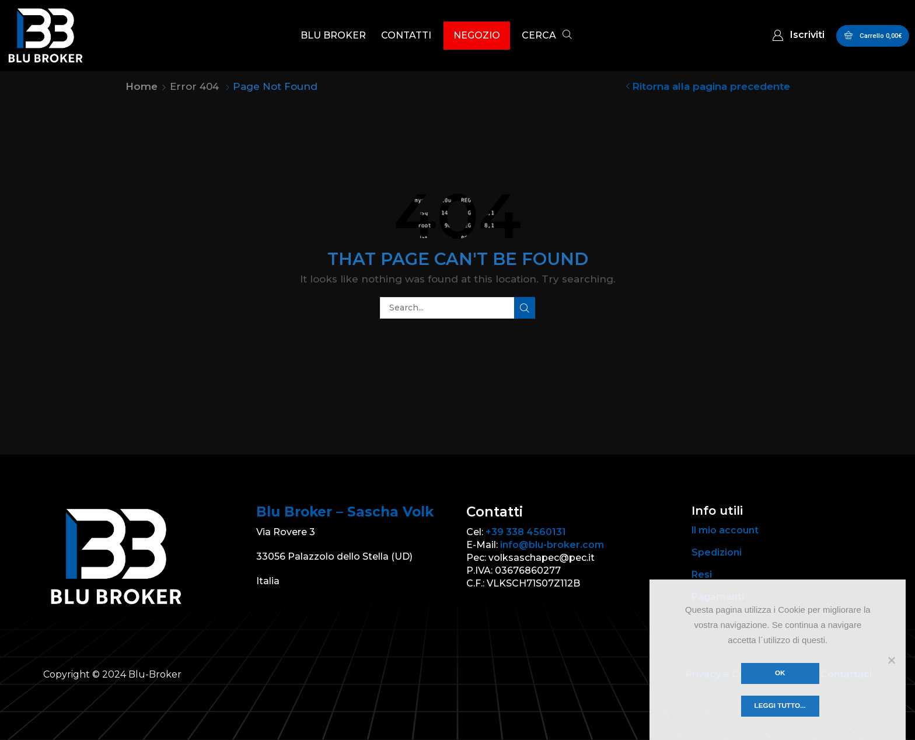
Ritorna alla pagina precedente (711, 86)
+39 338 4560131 (526, 531)
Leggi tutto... (781, 706)
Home (141, 86)
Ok (781, 673)
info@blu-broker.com (552, 544)
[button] (547, 36)
